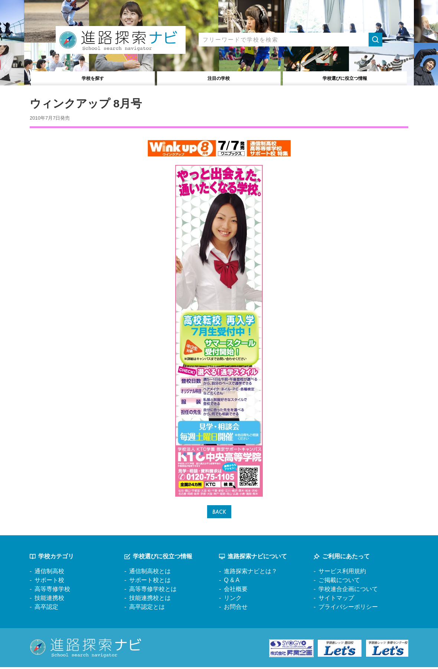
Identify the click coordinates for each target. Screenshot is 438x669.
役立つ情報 (345, 77)
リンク (233, 600)
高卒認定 (46, 608)
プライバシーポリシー (348, 608)
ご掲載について (339, 582)
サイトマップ (336, 600)
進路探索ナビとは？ (250, 573)
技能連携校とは (150, 600)
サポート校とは (150, 582)
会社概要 (236, 591)
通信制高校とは (150, 573)
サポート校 (49, 582)
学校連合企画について (348, 591)
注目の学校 (219, 77)
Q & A (231, 582)
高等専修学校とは (153, 591)
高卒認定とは (147, 608)
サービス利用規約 (342, 573)
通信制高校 (49, 573)
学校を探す (93, 77)
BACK (219, 512)
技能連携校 (49, 600)
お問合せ (236, 608)
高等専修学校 (52, 591)
